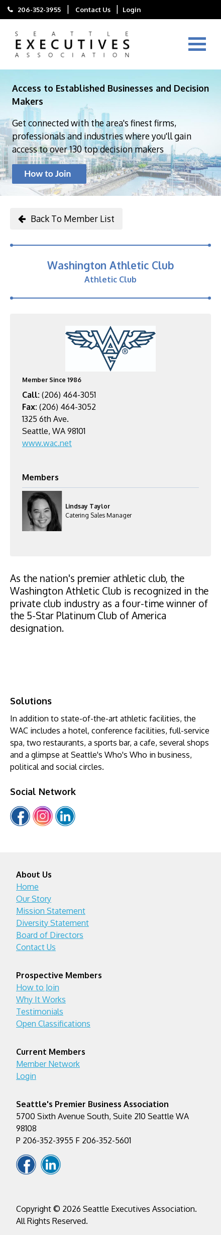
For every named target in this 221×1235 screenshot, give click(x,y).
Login (132, 9)
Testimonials (39, 1011)
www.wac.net (47, 443)
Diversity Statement (52, 923)
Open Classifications (53, 1024)
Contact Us (93, 9)
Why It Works (41, 999)
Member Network (48, 1064)
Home (27, 887)
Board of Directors (49, 935)
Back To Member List (73, 218)
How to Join (47, 173)
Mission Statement (50, 911)
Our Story (33, 899)
